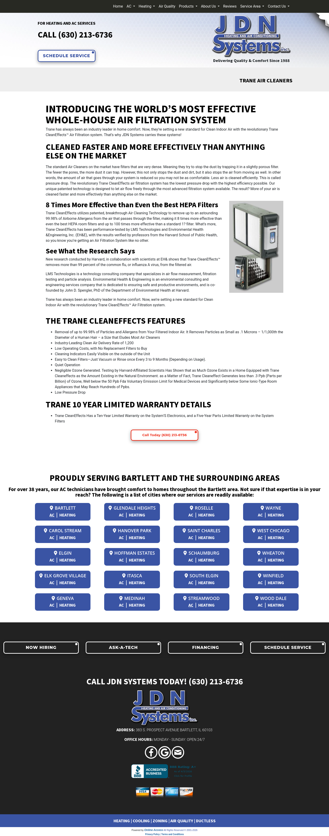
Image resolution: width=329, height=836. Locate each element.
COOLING (141, 820)
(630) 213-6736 (85, 34)
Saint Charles (201, 530)
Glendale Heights (132, 508)
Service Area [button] (250, 6)
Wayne (271, 508)
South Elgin (201, 576)
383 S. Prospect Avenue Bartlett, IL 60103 (174, 730)
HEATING (122, 820)
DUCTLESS (206, 820)
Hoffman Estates (132, 553)
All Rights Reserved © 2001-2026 (181, 830)
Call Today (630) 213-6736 (164, 435)
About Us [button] (209, 6)
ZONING (160, 820)
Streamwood (201, 598)
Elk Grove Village (62, 576)
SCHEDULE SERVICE (66, 55)
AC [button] (129, 6)
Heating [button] (145, 6)
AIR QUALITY (181, 820)
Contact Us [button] (277, 6)
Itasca (132, 576)
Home (118, 6)
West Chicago (271, 530)
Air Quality (167, 6)
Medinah (132, 598)
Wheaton (270, 553)
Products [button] (186, 6)
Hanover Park (132, 530)
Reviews (230, 6)
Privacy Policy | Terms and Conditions (164, 834)
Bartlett (63, 508)
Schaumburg (201, 553)
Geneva (63, 598)
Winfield (271, 576)
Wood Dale (271, 598)
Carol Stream (62, 530)
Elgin (63, 553)
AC (52, 515)
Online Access (153, 830)
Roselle (201, 508)
